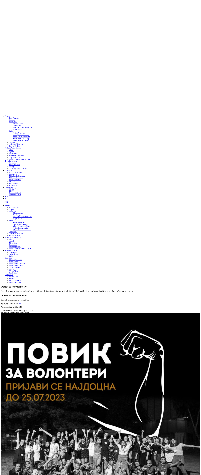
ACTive (11, 181)
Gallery (11, 167)
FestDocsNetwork (15, 193)
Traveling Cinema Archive (18, 168)
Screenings (12, 163)
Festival (7, 116)
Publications (13, 185)
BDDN (11, 191)
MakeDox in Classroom (17, 176)
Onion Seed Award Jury (21, 138)
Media (7, 196)
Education (8, 170)
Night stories (17, 129)
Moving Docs (13, 189)
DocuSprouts (13, 174)
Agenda (11, 152)
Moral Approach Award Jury (22, 140)
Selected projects (15, 157)
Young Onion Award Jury (21, 135)
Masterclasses (18, 123)
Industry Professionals (16, 155)
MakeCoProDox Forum (13, 148)
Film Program (13, 118)
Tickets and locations (16, 144)
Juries (11, 131)
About (11, 150)
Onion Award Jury (19, 133)
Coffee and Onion (15, 195)
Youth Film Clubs (15, 180)
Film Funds (13, 245)
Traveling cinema (11, 161)
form (19, 303)
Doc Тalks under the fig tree (22, 127)
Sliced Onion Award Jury (21, 137)
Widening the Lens (15, 172)
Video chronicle (14, 165)
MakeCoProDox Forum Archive (20, 159)
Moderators (13, 153)
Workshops (17, 125)
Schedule (12, 120)
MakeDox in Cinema (16, 178)
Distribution (9, 187)
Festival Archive (14, 146)
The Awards (13, 142)
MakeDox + (13, 122)
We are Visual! (14, 183)
